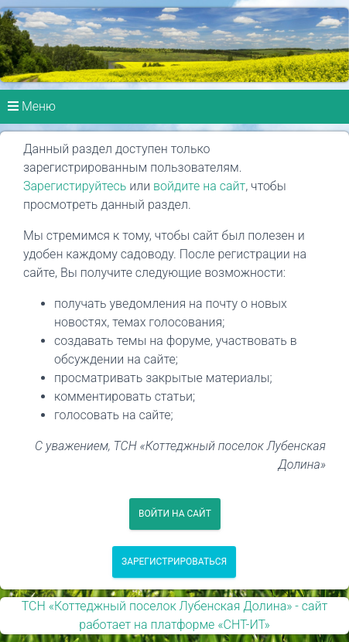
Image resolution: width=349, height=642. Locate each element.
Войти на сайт (175, 513)
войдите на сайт (199, 186)
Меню (32, 106)
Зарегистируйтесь (74, 186)
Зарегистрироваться (174, 561)
